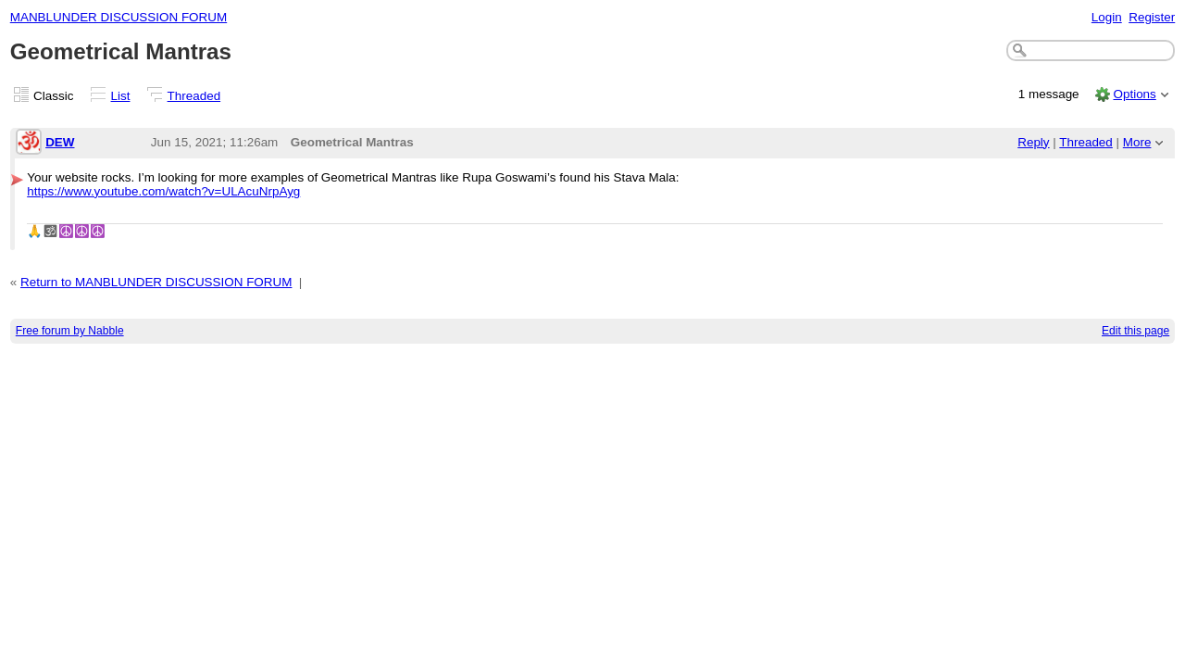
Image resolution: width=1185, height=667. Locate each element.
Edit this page (1135, 330)
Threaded (194, 96)
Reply (1033, 142)
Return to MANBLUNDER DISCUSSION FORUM (156, 282)
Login (1106, 17)
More (1137, 142)
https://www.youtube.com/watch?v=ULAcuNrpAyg (163, 191)
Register (1152, 17)
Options (1134, 94)
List (121, 96)
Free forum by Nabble (70, 330)
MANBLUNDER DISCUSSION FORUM (118, 17)
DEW (59, 142)
